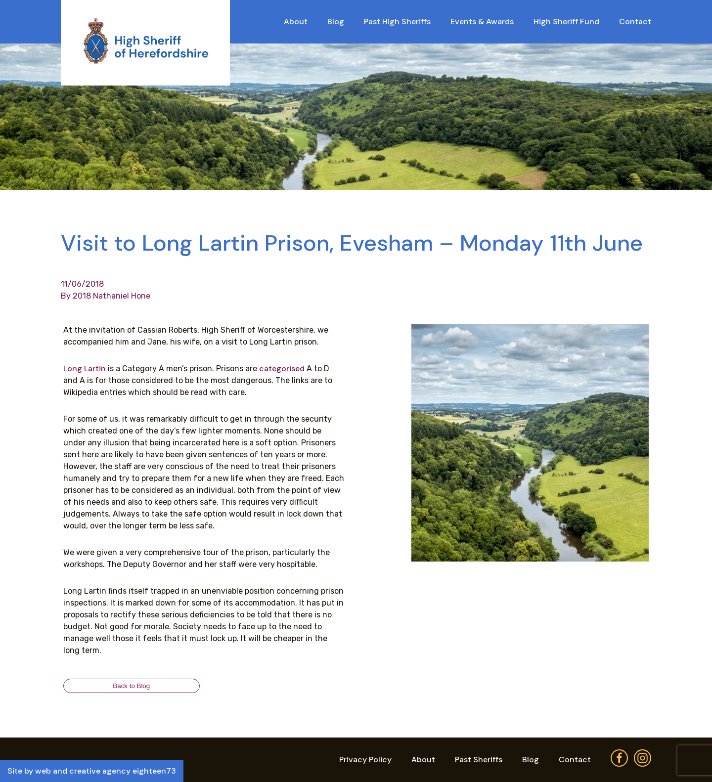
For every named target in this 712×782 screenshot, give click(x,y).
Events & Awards (482, 21)
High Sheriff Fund (566, 21)
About (296, 21)
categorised (282, 368)
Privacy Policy (365, 759)
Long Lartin (84, 368)
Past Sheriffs (478, 759)
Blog (335, 21)
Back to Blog (131, 686)
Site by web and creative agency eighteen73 (91, 771)
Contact (635, 21)
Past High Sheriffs (397, 21)
